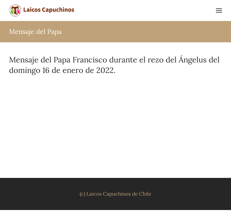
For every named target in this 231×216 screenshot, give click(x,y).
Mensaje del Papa (35, 31)
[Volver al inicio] (42, 10)
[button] (219, 10)
